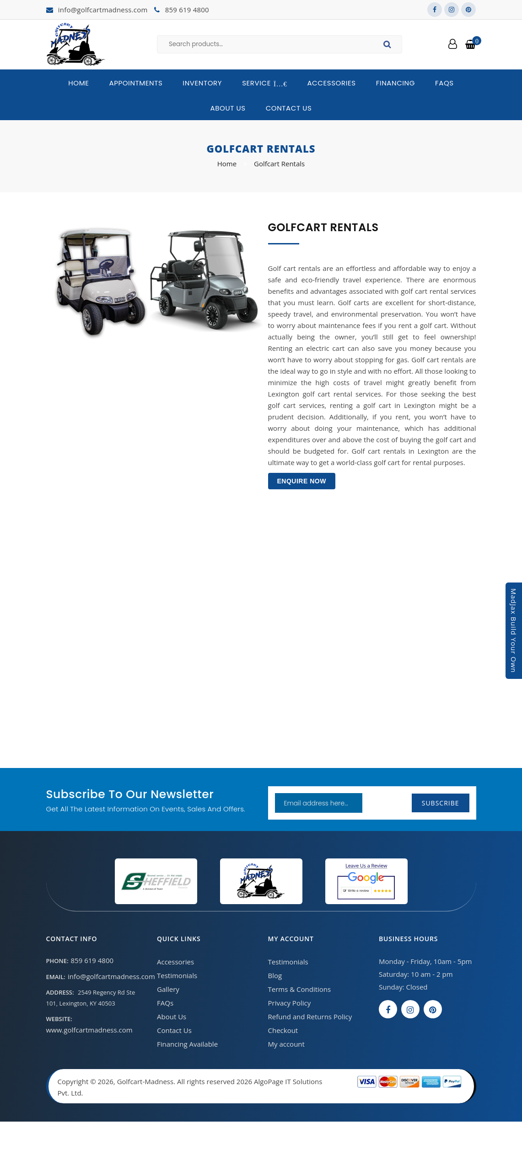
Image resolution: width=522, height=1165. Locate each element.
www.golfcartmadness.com (89, 1029)
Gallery (168, 989)
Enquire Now (301, 481)
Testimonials (177, 975)
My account (286, 1043)
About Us (228, 108)
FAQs (444, 83)
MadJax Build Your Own (513, 630)
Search (388, 46)
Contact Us (289, 108)
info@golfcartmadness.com (103, 9)
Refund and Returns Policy (310, 1016)
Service (264, 83)
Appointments (135, 83)
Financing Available (187, 1043)
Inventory (202, 83)
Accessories (331, 83)
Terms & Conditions (299, 989)
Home (78, 83)
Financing (395, 83)
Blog (275, 975)
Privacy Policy (289, 1002)
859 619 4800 (187, 9)
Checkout (283, 1030)
